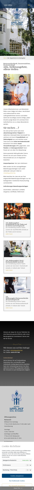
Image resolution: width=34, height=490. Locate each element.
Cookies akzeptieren (17, 476)
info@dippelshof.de (16, 350)
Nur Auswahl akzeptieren (17, 486)
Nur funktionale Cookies (17, 481)
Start (4, 58)
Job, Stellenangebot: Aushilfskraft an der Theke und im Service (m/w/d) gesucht (16, 237)
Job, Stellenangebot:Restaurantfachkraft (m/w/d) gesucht (17, 282)
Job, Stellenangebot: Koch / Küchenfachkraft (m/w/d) (15, 260)
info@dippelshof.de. (9, 173)
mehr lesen (12, 243)
